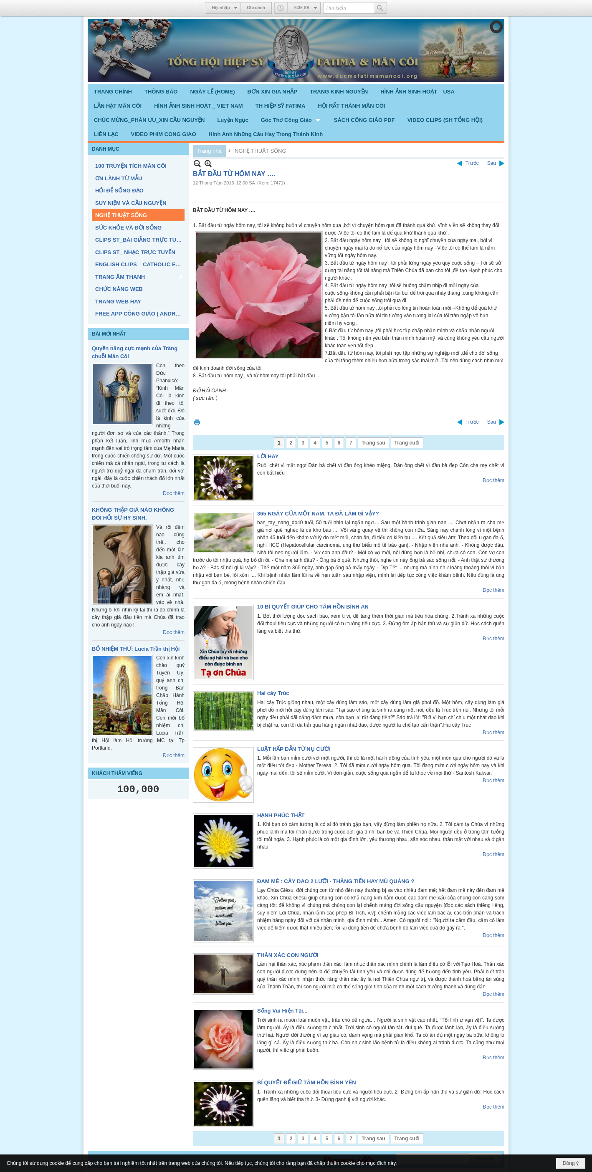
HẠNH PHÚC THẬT (281, 815)
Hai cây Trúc (273, 693)
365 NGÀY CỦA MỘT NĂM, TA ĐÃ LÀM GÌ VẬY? (318, 513)
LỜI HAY (267, 456)
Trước (472, 163)
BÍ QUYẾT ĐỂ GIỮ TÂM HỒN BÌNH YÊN (306, 1082)
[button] (291, 120)
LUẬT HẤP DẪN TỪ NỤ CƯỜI (293, 749)
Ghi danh (256, 7)
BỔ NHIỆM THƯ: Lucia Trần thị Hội (136, 649)
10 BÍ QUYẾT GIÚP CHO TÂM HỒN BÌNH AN (313, 607)
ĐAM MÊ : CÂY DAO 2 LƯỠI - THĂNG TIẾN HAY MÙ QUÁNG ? (335, 881)
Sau (491, 163)
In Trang (197, 422)
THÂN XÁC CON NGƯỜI (287, 955)
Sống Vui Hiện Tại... (282, 1011)
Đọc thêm (174, 493)
